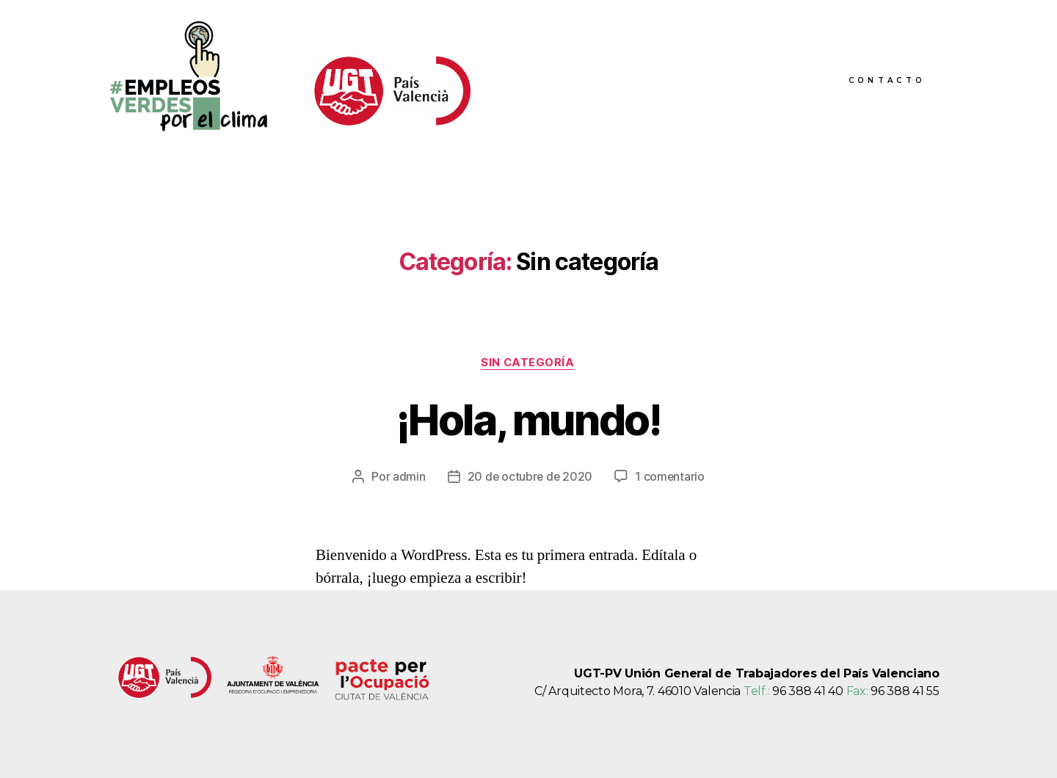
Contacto (887, 80)
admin (407, 477)
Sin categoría (528, 363)
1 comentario (671, 477)
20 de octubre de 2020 (529, 477)
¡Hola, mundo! (528, 418)
